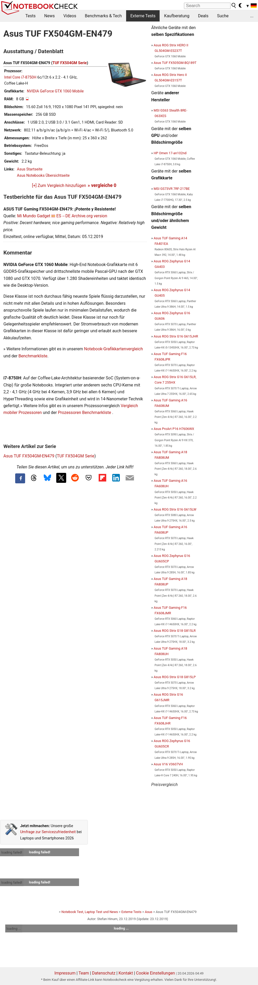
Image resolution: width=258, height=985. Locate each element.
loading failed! (11, 852)
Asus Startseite (30, 169)
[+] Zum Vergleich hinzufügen (59, 185)
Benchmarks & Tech (103, 15)
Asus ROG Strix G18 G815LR (174, 631)
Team (83, 973)
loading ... (14, 929)
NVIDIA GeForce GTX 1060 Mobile (55, 91)
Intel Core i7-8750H (20, 77)
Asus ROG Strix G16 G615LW (175, 509)
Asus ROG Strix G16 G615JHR (176, 336)
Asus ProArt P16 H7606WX (174, 429)
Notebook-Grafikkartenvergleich (113, 348)
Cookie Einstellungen (155, 973)
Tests (30, 15)
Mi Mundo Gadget (33, 215)
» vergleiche (102, 185)
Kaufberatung (176, 15)
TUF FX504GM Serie (69, 63)
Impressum (65, 973)
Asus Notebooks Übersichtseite (43, 175)
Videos (69, 15)
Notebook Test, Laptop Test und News (89, 912)
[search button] (234, 5)
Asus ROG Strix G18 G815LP (175, 677)
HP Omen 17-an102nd (170, 153)
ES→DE (63, 215)
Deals (203, 15)
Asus (149, 912)
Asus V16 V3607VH (168, 764)
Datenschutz (103, 973)
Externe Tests (142, 15)
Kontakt (126, 973)
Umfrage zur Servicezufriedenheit (48, 832)
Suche (222, 15)
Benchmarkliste (33, 355)
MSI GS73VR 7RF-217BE (172, 189)
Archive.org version (89, 215)
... (252, 15)
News (49, 15)
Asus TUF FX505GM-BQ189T (175, 63)
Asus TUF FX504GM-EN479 (28, 455)
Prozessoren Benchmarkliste (85, 412)
